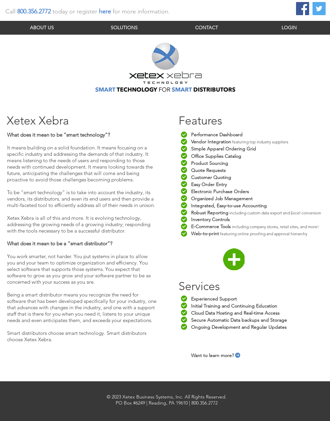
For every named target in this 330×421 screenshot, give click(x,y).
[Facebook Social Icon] (302, 8)
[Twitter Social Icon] (319, 8)
